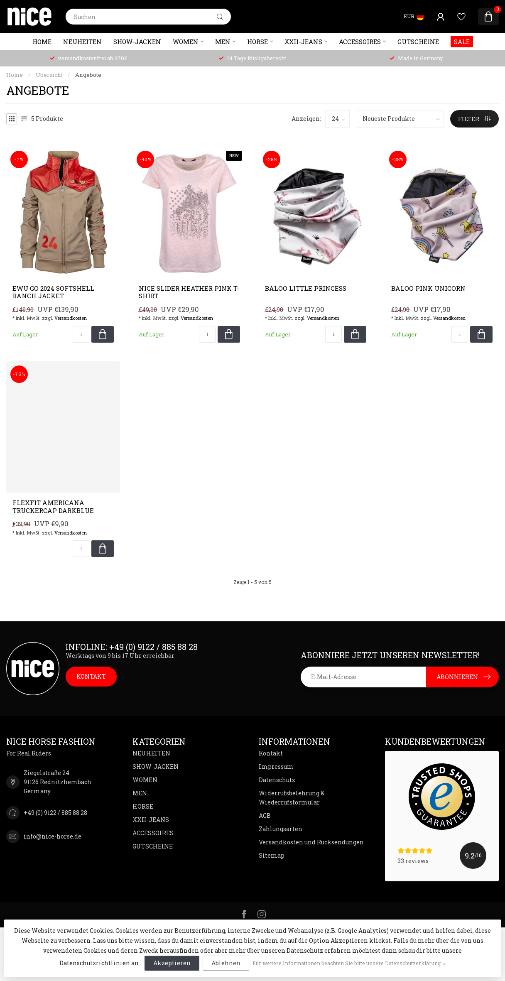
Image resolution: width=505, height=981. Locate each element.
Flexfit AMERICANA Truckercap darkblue (53, 506)
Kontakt (271, 753)
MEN (222, 41)
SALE (462, 41)
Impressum (276, 766)
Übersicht (49, 74)
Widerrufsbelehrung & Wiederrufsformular (291, 797)
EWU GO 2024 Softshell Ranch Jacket (53, 292)
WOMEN (186, 41)
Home (41, 41)
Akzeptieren (172, 963)
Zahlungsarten (280, 829)
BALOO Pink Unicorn (428, 288)
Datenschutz (277, 780)
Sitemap (271, 855)
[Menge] (81, 334)
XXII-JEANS (303, 41)
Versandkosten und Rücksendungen (311, 842)
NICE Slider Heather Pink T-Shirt (189, 292)
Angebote (88, 74)
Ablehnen (225, 963)
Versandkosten (70, 318)
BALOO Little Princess (305, 288)
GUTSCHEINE (418, 41)
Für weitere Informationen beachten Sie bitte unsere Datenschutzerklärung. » (349, 963)
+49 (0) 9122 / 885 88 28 (55, 813)
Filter (474, 119)
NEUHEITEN (82, 41)
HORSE (257, 41)
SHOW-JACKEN (137, 41)
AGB (265, 815)
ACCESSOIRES (360, 41)
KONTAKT (91, 676)
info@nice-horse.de (52, 836)
